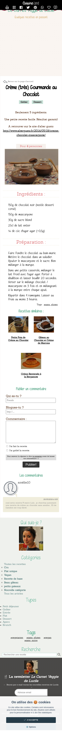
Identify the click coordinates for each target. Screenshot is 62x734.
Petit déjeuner (11, 606)
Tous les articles (13, 593)
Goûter (6, 609)
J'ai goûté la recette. (18, 450)
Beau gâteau (11, 582)
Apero (6, 621)
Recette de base (13, 578)
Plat (5, 615)
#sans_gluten (33, 637)
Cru (6, 567)
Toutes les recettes (15, 564)
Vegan (7, 575)
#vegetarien (17, 637)
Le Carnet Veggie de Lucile (31, 10)
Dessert (7, 618)
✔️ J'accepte (31, 720)
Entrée (6, 612)
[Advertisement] (25, 48)
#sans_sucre (31, 640)
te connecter (37, 456)
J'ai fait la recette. (16, 446)
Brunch (7, 624)
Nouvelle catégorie (15, 590)
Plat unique (10, 571)
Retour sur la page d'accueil (20, 81)
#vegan (47, 637)
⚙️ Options (31, 727)
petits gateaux (12, 586)
